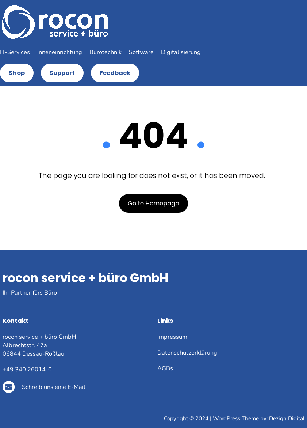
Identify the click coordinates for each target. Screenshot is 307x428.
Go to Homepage (153, 203)
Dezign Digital (286, 418)
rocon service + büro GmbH (85, 278)
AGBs (165, 368)
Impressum (172, 337)
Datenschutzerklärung (187, 352)
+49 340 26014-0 (27, 369)
